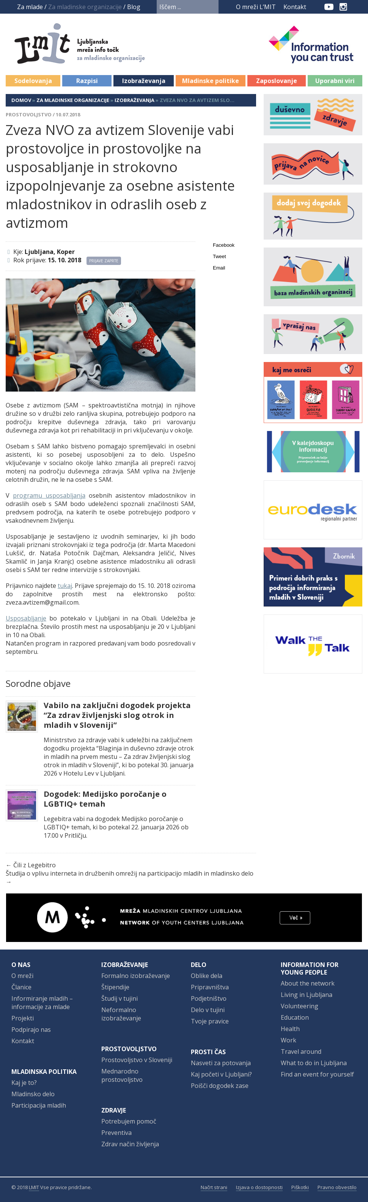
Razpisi (87, 81)
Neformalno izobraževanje (121, 1014)
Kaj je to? (24, 1082)
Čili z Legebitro (34, 865)
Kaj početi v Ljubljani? (221, 1074)
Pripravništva (210, 987)
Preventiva (116, 1132)
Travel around (301, 1051)
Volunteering (299, 1006)
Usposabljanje (26, 618)
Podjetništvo (208, 998)
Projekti (22, 1018)
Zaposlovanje (276, 81)
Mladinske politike (210, 81)
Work (288, 1040)
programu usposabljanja (49, 495)
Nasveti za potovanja (221, 1063)
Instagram (343, 7)
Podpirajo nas (31, 1029)
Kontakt (294, 7)
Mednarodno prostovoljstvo (122, 1075)
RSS (357, 7)
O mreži (22, 976)
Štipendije (115, 987)
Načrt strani (214, 1187)
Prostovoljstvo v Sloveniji (136, 1060)
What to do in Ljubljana (314, 1063)
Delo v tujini (208, 1010)
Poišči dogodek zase (219, 1085)
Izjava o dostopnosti (259, 1187)
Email (219, 268)
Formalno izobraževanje (135, 976)
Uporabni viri (335, 81)
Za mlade (30, 7)
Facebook (317, 7)
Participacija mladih (38, 1105)
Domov (21, 100)
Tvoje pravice (210, 1021)
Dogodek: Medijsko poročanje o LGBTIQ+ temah (105, 799)
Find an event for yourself (317, 1074)
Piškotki (300, 1187)
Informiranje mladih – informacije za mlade (42, 1002)
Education (295, 1017)
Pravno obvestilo (337, 1187)
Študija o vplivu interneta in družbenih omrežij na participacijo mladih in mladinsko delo (129, 873)
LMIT (34, 1187)
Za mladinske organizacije (72, 100)
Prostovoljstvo (29, 114)
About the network (308, 983)
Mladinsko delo (33, 1094)
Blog (133, 7)
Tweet (219, 256)
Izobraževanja (143, 81)
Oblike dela (206, 976)
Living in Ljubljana (306, 994)
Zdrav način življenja (130, 1144)
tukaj (65, 585)
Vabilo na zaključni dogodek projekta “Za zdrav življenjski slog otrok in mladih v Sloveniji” (117, 715)
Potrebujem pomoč (128, 1121)
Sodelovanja (33, 81)
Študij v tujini (119, 998)
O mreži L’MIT (256, 7)
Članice (21, 987)
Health (290, 1029)
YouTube (329, 7)
